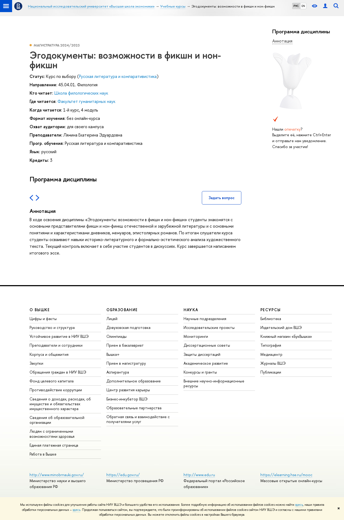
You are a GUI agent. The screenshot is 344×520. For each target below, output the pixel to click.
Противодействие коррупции (56, 389)
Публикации (270, 372)
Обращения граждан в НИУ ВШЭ (58, 372)
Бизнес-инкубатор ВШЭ (127, 398)
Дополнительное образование (133, 380)
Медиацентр (271, 354)
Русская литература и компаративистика (118, 76)
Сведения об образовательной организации (57, 420)
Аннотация (282, 41)
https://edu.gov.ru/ (123, 474)
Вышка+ (113, 354)
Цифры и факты (43, 318)
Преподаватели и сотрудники (56, 345)
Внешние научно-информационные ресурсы (214, 383)
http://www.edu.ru (199, 474)
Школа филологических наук (81, 93)
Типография (270, 345)
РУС (296, 6)
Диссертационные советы (207, 345)
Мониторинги (196, 336)
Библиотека (270, 318)
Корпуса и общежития (49, 354)
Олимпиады (116, 336)
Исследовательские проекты (209, 327)
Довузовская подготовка (128, 327)
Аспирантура (117, 372)
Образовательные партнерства (134, 407)
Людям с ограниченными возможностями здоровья (52, 434)
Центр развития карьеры (128, 389)
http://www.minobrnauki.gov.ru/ (57, 474)
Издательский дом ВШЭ (281, 327)
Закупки (36, 363)
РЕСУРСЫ (270, 309)
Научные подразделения (205, 318)
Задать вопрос (222, 197)
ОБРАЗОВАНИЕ (122, 309)
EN (303, 6)
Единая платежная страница (54, 445)
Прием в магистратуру (126, 363)
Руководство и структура (52, 327)
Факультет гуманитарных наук (86, 101)
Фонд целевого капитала (52, 380)
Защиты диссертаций (202, 354)
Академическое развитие (206, 363)
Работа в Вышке (43, 454)
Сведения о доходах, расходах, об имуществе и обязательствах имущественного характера (60, 403)
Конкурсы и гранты (200, 372)
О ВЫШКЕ (40, 309)
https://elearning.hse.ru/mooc (286, 474)
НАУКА (191, 309)
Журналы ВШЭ (273, 363)
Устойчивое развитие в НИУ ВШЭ (59, 336)
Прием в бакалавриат (125, 345)
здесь (299, 505)
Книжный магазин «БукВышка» (286, 336)
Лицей (111, 318)
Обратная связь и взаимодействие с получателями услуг (138, 419)
